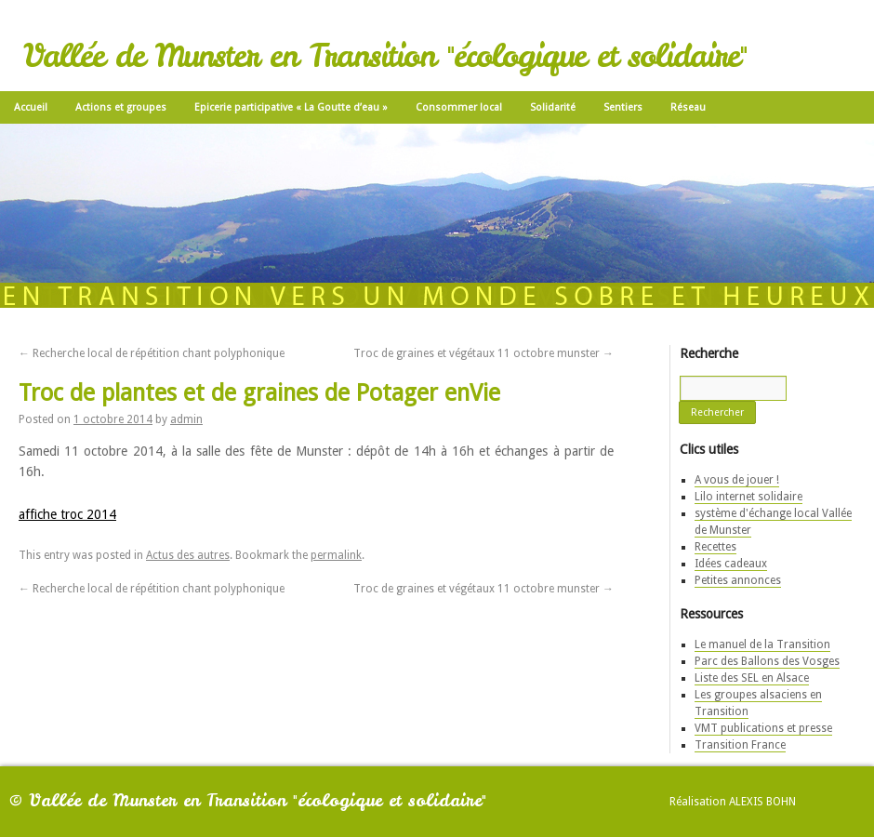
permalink (336, 555)
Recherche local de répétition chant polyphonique (152, 353)
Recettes (715, 546)
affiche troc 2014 (67, 514)
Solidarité (553, 107)
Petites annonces (738, 580)
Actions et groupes (120, 107)
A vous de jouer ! (737, 479)
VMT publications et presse (763, 728)
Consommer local (459, 107)
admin (186, 419)
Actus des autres (188, 555)
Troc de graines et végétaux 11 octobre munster (483, 353)
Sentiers (622, 107)
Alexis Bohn (762, 801)
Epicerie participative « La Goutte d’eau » (291, 107)
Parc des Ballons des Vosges (767, 661)
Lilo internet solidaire (748, 496)
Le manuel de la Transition (762, 644)
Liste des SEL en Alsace (752, 677)
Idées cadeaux (731, 563)
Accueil (30, 107)
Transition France (740, 744)
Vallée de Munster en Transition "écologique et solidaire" (385, 55)
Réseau (688, 107)
